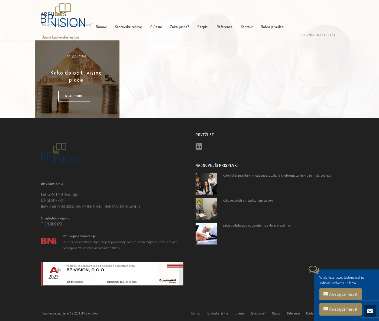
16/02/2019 (76, 56)
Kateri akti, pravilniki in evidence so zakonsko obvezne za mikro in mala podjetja (277, 175)
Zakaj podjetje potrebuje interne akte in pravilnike (256, 225)
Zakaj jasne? (179, 26)
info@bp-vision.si (57, 218)
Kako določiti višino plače (76, 76)
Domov (101, 26)
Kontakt (246, 26)
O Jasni (156, 26)
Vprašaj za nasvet (340, 294)
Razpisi (202, 26)
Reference (224, 26)
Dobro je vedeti (272, 26)
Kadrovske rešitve (128, 26)
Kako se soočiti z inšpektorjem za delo (248, 200)
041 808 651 (53, 224)
